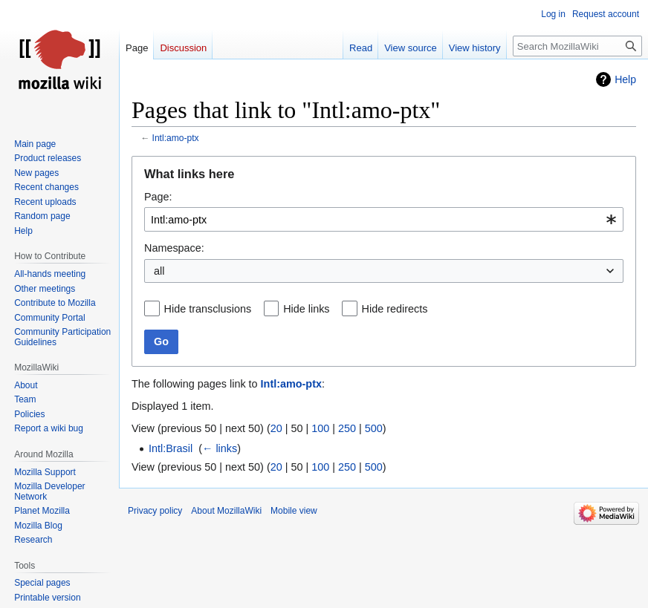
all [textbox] (159, 271)
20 (276, 428)
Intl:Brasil (170, 448)
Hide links (306, 309)
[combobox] (383, 219)
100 (320, 428)
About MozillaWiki (226, 511)
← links (219, 448)
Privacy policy (155, 511)
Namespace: (174, 248)
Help (625, 79)
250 (347, 428)
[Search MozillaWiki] (577, 46)
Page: (158, 197)
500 (374, 428)
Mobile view (293, 511)
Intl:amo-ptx (175, 138)
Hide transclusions (208, 309)
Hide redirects (395, 309)
